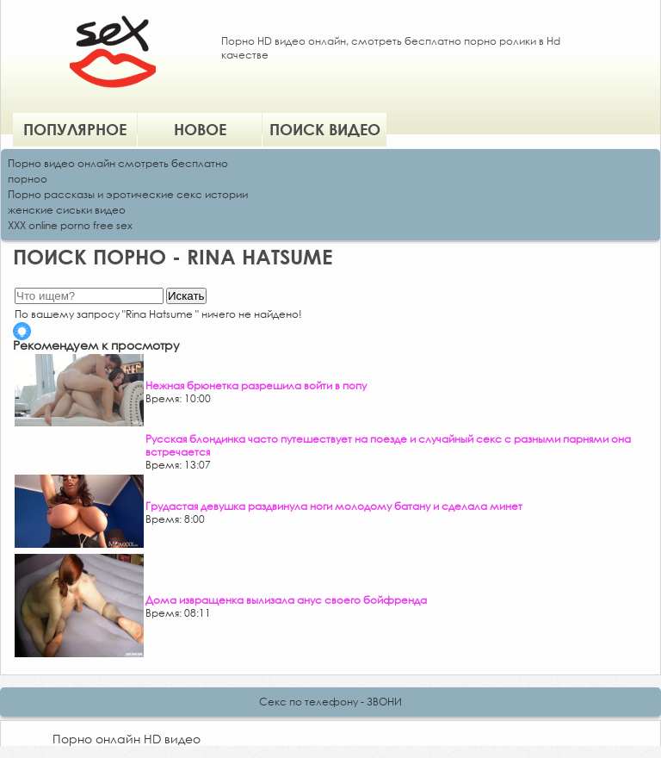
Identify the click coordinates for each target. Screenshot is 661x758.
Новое (200, 129)
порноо (27, 178)
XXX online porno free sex (70, 225)
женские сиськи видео (67, 209)
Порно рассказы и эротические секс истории (128, 194)
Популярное (75, 129)
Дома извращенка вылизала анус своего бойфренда (286, 599)
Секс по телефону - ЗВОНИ (330, 701)
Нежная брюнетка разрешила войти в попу (256, 385)
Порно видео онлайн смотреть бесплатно (118, 163)
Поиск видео (324, 129)
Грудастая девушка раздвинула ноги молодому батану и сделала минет (333, 506)
